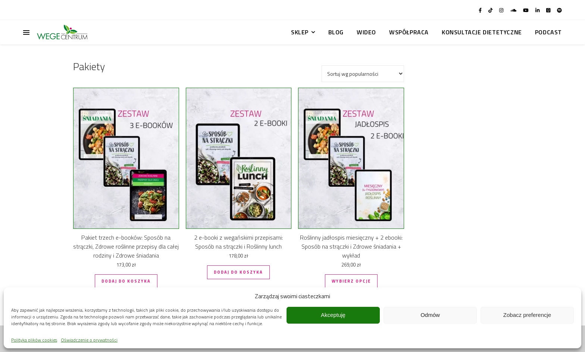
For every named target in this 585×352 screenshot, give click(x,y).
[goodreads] (548, 10)
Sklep (300, 32)
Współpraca (409, 32)
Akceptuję (333, 315)
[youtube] (526, 10)
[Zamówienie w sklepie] (363, 73)
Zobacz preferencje (527, 315)
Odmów (430, 315)
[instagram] (501, 10)
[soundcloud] (513, 10)
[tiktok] (491, 10)
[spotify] (559, 10)
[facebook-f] (481, 10)
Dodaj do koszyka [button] (126, 281)
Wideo (366, 32)
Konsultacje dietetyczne (482, 32)
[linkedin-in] (538, 10)
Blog (336, 32)
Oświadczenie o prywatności (89, 339)
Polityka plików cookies (34, 339)
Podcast (548, 32)
